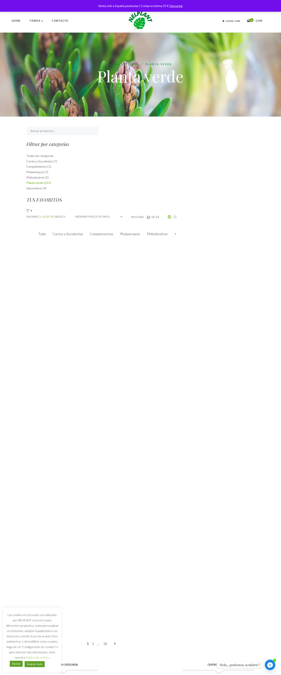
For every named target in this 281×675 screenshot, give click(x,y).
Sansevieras (36, 188)
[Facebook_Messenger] (270, 665)
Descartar (176, 6)
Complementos (179, 148)
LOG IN (229, 21)
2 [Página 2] (171, 558)
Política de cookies (38, 657)
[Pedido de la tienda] (176, 130)
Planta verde (38, 182)
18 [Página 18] (183, 558)
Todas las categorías (40, 156)
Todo (120, 148)
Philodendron (235, 148)
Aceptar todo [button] (34, 664)
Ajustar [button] (16, 663)
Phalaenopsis (208, 148)
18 (231, 131)
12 (226, 131)
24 (235, 131)
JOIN (237, 21)
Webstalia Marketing (127, 666)
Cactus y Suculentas (146, 148)
